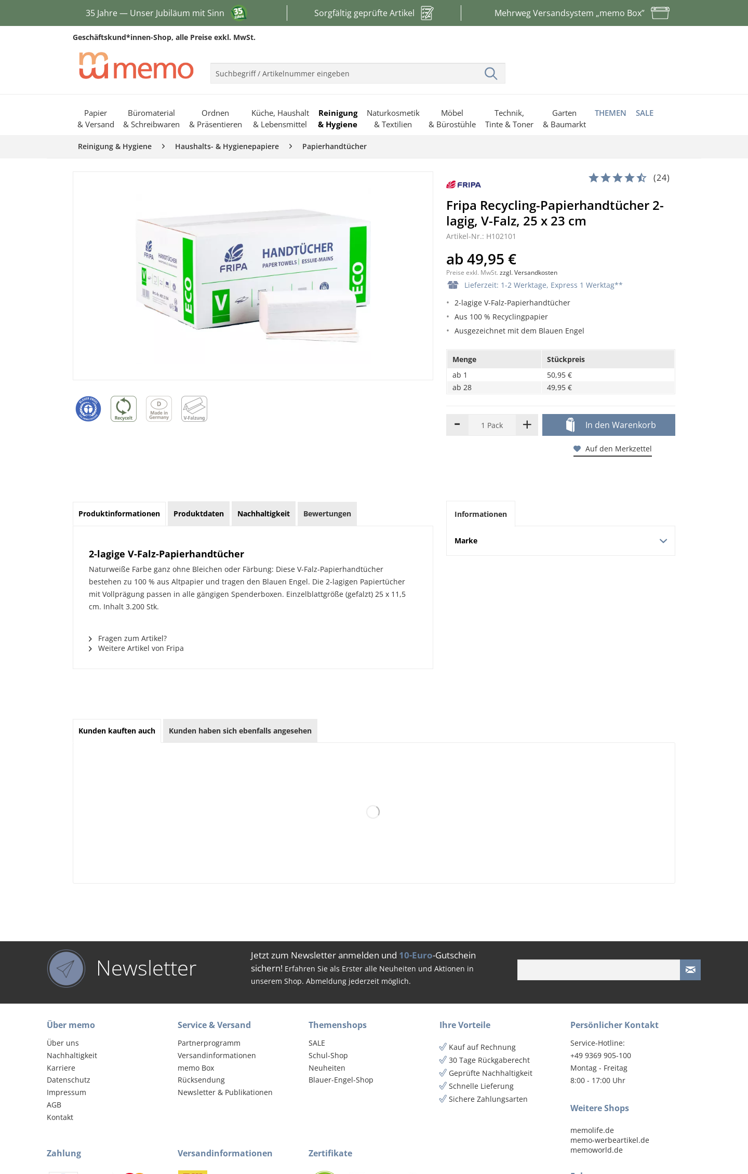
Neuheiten (327, 1068)
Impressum (66, 1092)
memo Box (196, 1068)
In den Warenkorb (611, 425)
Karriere (61, 1068)
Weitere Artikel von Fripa (136, 648)
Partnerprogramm (209, 1043)
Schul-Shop (328, 1055)
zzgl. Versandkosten (528, 272)
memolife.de (592, 1130)
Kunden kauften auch (116, 731)
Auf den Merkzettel (612, 448)
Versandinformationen (217, 1055)
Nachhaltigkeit (72, 1055)
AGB (54, 1105)
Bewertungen (327, 513)
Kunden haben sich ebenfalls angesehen (240, 731)
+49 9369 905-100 (600, 1055)
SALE (317, 1043)
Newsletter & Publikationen (225, 1092)
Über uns (63, 1043)
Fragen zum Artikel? (128, 638)
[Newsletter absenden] (690, 969)
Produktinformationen (119, 513)
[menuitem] (358, 69)
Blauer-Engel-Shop (341, 1080)
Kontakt (60, 1117)
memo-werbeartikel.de (609, 1140)
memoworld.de (596, 1150)
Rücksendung (201, 1080)
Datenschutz (68, 1080)
